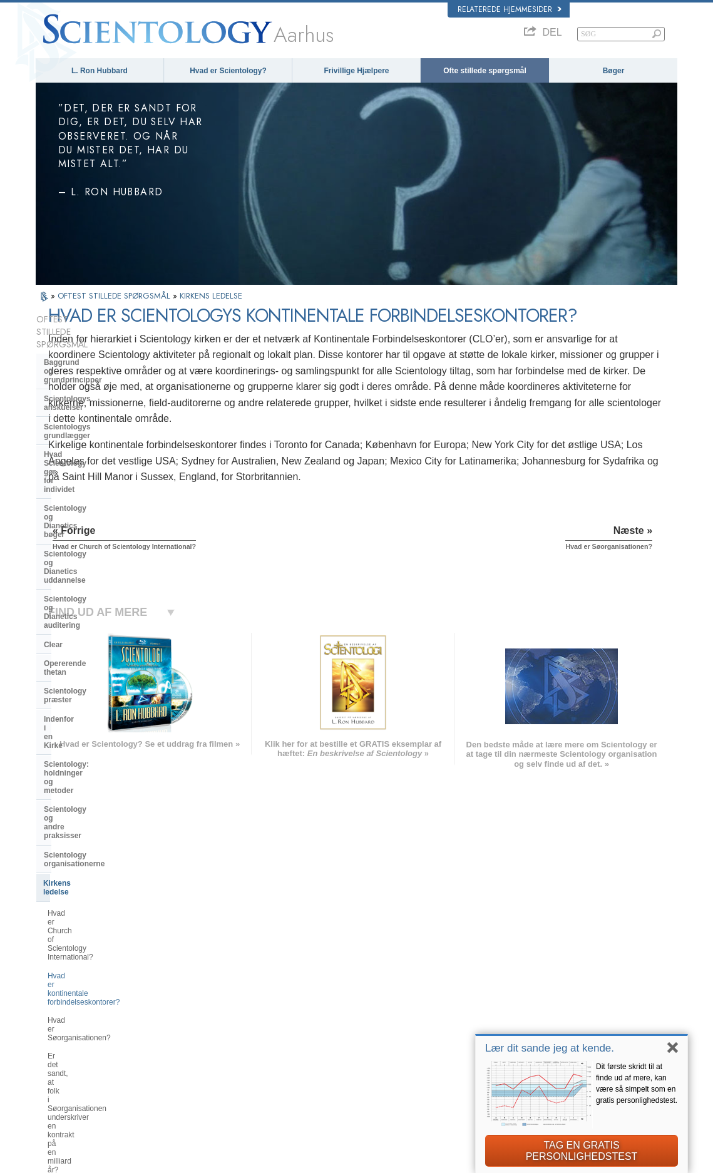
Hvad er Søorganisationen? (93, 714)
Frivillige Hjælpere (356, 70)
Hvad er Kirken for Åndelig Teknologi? (91, 795)
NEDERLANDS (65, 1059)
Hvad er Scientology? (228, 70)
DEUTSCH (58, 1071)
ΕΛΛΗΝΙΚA (190, 1019)
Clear (53, 497)
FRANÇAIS (59, 996)
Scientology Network (534, 974)
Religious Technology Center (95, 772)
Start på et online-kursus (540, 1010)
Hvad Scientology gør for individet (88, 398)
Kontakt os (347, 1046)
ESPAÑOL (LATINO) (204, 996)
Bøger (614, 70)
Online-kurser (351, 1023)
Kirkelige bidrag (72, 818)
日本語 (52, 1023)
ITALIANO (188, 1032)
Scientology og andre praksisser (102, 600)
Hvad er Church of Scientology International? (99, 665)
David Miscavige (528, 998)
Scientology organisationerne (97, 619)
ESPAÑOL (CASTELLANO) (215, 1008)
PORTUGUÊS (195, 1044)
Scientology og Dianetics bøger (100, 421)
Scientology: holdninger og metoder (92, 577)
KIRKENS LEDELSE (211, 296)
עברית (53, 1009)
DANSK (54, 984)
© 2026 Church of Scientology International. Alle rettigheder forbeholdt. (143, 1160)
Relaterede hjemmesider (510, 9)
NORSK (185, 971)
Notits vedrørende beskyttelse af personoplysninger (435, 1160)
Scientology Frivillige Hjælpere (549, 1023)
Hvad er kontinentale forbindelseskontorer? (84, 692)
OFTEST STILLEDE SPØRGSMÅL (115, 296)
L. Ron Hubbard (99, 70)
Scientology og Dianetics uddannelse (88, 445)
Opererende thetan (77, 515)
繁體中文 (55, 1046)
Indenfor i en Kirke (77, 554)
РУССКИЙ (58, 1034)
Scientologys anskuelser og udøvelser (388, 962)
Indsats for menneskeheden (373, 974)
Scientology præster (80, 534)
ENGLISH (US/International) (85, 959)
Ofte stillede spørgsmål (484, 70)
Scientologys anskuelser (88, 356)
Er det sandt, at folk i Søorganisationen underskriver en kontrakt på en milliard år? (104, 742)
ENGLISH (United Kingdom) (85, 971)
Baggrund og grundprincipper (97, 337)
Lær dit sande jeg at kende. (549, 1048)
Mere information (356, 1034)
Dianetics (517, 962)
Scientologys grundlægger (91, 375)
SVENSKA (189, 984)
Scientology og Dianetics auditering (88, 473)
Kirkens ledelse (70, 639)
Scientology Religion (534, 986)
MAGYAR (188, 959)
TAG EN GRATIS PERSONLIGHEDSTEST (582, 1151)
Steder (341, 1059)
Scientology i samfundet (87, 838)
